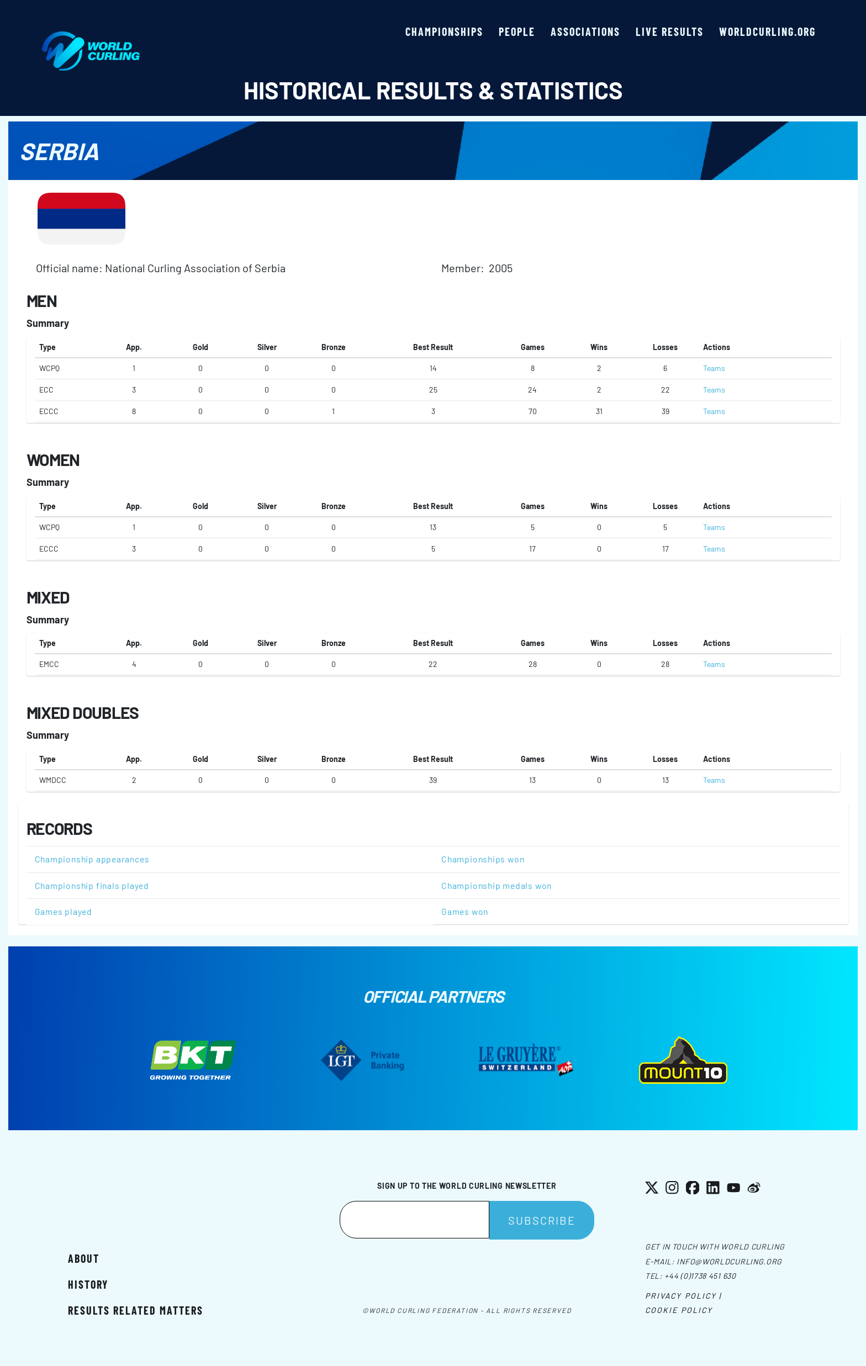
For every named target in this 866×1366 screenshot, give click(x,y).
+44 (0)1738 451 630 (700, 1275)
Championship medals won (496, 885)
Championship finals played (92, 885)
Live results (670, 31)
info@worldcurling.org (729, 1261)
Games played (63, 911)
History (88, 1284)
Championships (444, 31)
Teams (714, 368)
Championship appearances (92, 859)
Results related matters (135, 1310)
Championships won (482, 859)
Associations (585, 31)
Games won (464, 911)
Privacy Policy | (683, 1295)
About (83, 1258)
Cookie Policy (678, 1310)
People (517, 31)
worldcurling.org (767, 31)
